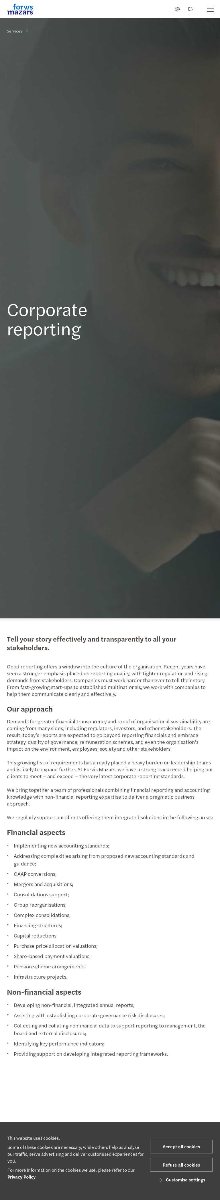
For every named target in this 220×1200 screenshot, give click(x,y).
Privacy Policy (21, 1176)
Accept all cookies (181, 1146)
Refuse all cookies (181, 1164)
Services (14, 30)
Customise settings (181, 1179)
